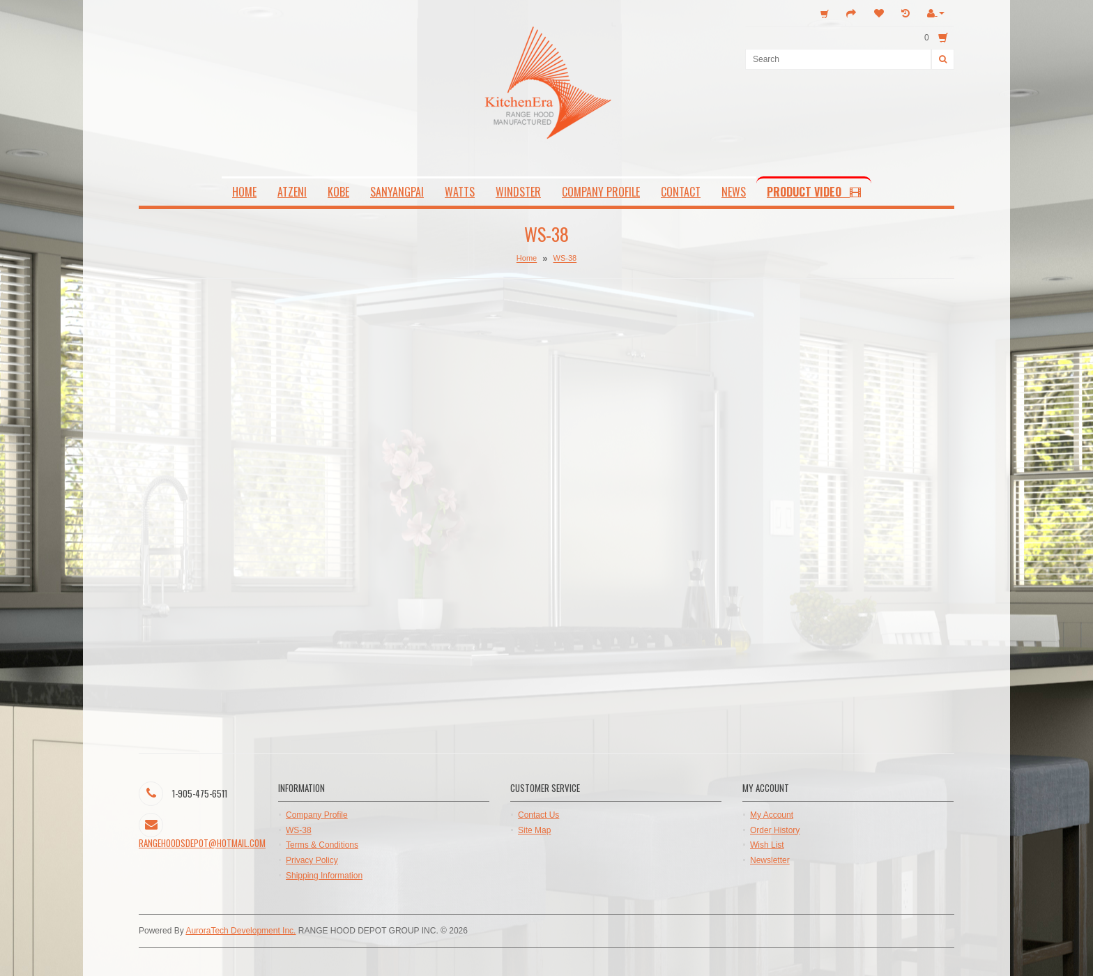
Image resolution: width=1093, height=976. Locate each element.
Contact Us (538, 815)
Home (527, 258)
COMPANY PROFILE (601, 191)
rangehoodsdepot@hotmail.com (202, 843)
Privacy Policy (312, 860)
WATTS (460, 191)
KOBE (338, 191)
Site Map (534, 830)
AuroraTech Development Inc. (240, 931)
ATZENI (292, 191)
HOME (244, 191)
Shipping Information (324, 875)
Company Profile (317, 815)
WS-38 (565, 258)
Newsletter (770, 860)
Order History (775, 830)
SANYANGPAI (397, 191)
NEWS (733, 191)
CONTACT (681, 191)
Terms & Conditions (322, 845)
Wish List (767, 845)
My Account (771, 815)
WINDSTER (518, 191)
